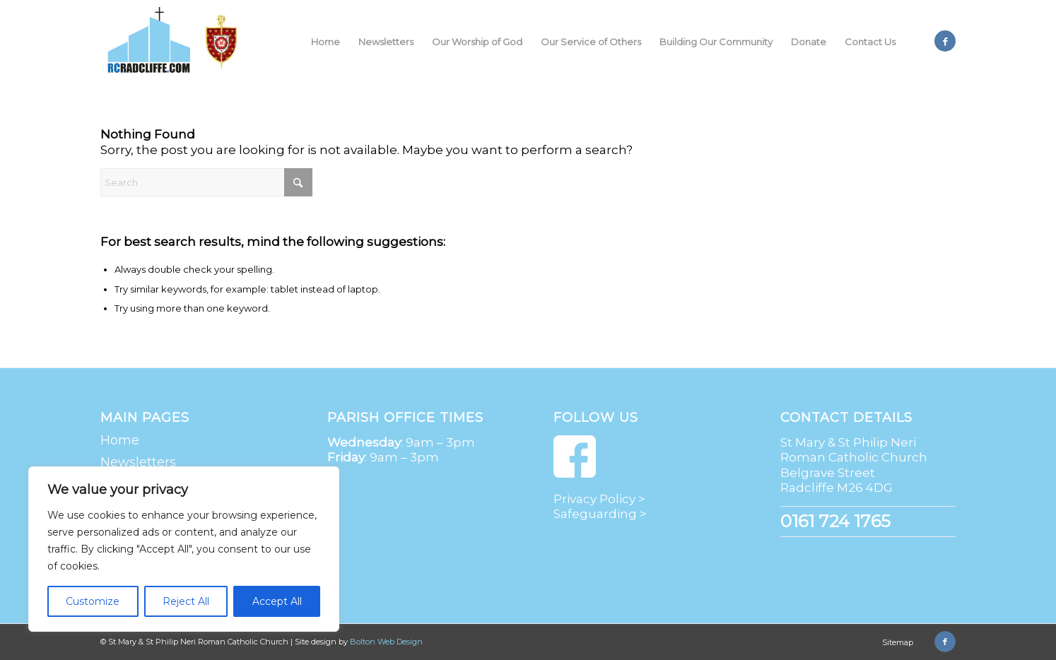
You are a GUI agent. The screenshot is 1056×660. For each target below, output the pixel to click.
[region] (183, 549)
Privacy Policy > (599, 499)
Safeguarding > (600, 514)
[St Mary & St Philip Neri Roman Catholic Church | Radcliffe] (175, 41)
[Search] (206, 182)
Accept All (277, 601)
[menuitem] (325, 41)
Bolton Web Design (386, 642)
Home (119, 440)
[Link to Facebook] (945, 41)
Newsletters (138, 462)
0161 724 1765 (835, 521)
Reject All (186, 601)
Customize (92, 601)
